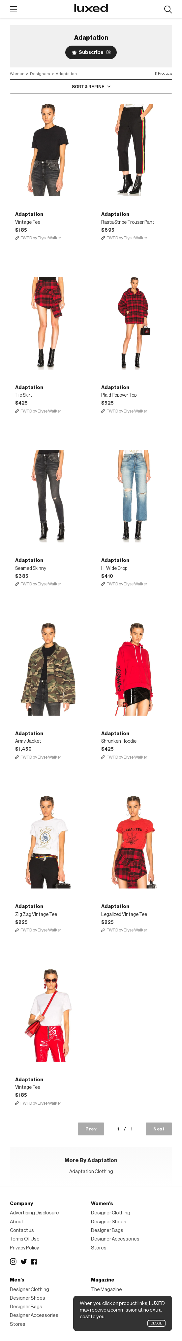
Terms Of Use (25, 1239)
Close (156, 1323)
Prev (91, 1129)
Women (17, 74)
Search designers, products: (168, 10)
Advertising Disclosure (34, 1212)
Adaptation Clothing (91, 1171)
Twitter (23, 1261)
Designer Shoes (108, 1221)
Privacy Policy (24, 1247)
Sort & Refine (88, 87)
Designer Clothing (110, 1212)
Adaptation (66, 74)
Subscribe (95, 52)
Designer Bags (107, 1230)
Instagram (13, 1261)
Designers (40, 74)
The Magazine (106, 1289)
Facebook (34, 1261)
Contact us (22, 1230)
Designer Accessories (115, 1239)
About (16, 1221)
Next (159, 1129)
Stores (98, 1247)
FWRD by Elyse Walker (40, 238)
